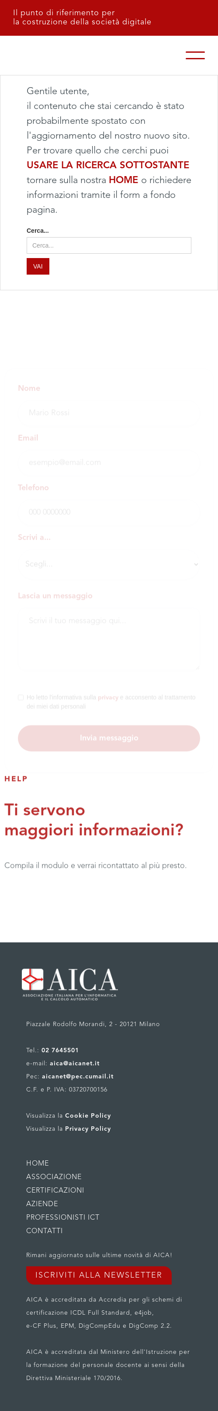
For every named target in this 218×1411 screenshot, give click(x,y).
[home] (87, 55)
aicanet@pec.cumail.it (78, 1077)
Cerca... (38, 230)
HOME (125, 180)
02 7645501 (60, 1050)
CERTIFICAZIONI (55, 1190)
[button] (195, 55)
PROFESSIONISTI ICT (63, 1217)
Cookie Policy (88, 1116)
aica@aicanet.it (75, 1064)
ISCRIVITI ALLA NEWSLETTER (99, 1275)
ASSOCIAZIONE (54, 1177)
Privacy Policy (88, 1129)
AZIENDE (42, 1204)
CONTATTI (44, 1231)
